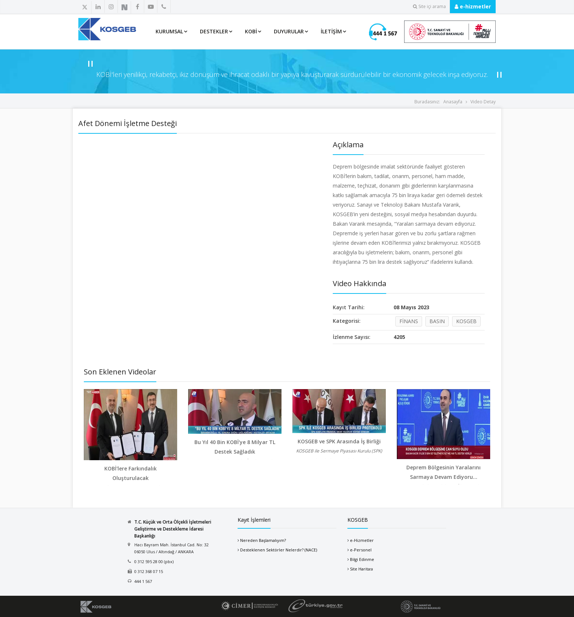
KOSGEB (466, 321)
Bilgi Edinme (362, 559)
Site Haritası (361, 569)
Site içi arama (429, 6)
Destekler (214, 31)
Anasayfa (452, 102)
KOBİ (251, 31)
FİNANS (408, 321)
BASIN (437, 321)
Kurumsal (169, 31)
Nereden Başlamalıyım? (263, 540)
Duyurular (289, 31)
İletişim (331, 31)
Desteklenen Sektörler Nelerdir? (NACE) (278, 550)
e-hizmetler (473, 6)
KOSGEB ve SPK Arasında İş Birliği (339, 441)
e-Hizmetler (362, 540)
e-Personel (361, 550)
